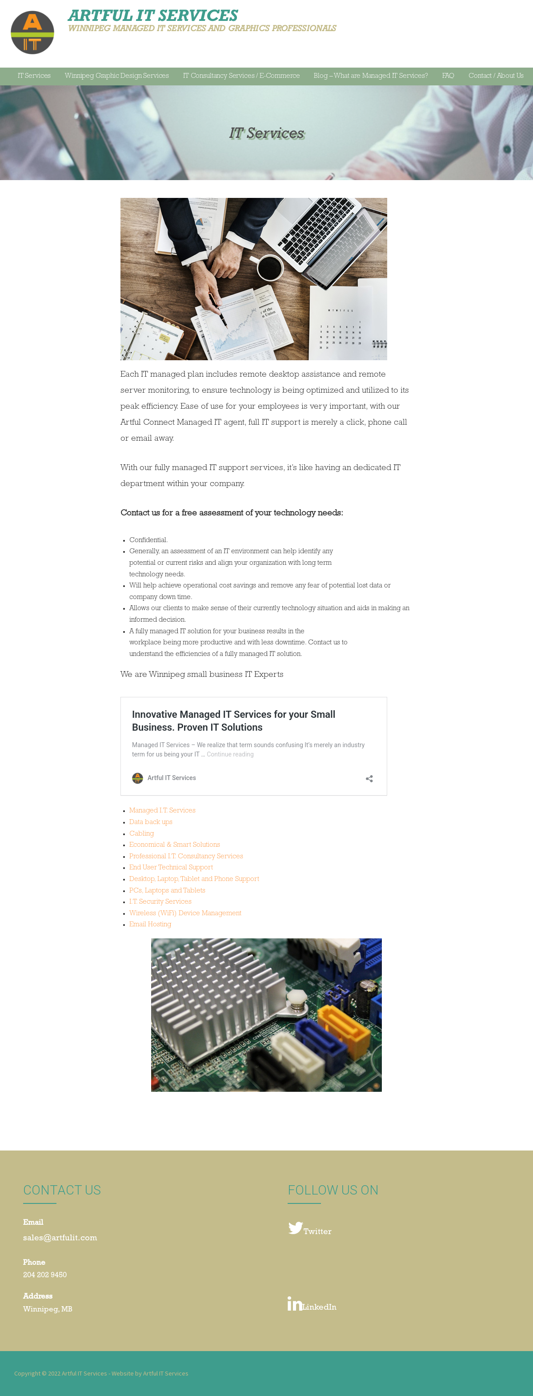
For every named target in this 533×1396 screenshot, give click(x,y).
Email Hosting (150, 925)
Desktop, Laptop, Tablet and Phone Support (194, 879)
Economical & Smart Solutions (174, 845)
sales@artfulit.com (60, 1239)
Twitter (310, 1228)
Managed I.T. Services (162, 811)
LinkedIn (312, 1304)
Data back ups (150, 822)
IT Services (34, 76)
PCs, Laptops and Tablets (167, 891)
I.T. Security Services (160, 902)
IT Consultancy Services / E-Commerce (241, 76)
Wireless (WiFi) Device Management (185, 913)
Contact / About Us (496, 76)
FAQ (448, 76)
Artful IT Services (152, 15)
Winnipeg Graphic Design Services (117, 76)
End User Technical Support (171, 868)
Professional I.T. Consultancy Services (186, 857)
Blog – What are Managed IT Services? (371, 76)
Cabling (141, 834)
